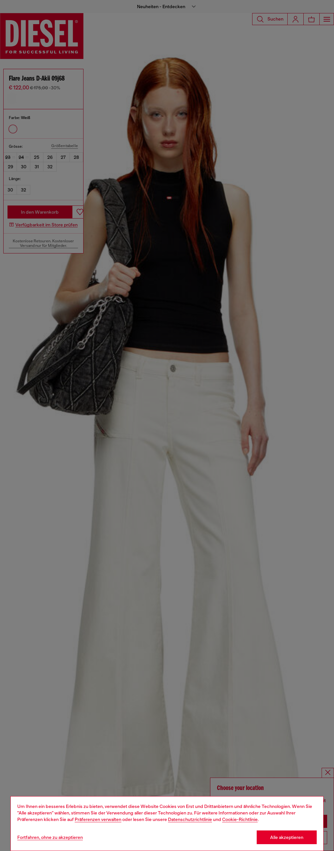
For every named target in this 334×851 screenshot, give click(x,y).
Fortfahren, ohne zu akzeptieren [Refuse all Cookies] (50, 837)
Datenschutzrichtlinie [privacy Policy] (190, 819)
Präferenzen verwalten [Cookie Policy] (98, 819)
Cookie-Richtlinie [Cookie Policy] (240, 819)
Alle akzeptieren (286, 837)
